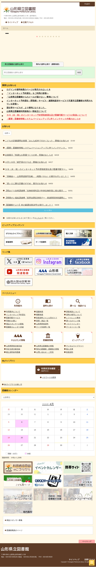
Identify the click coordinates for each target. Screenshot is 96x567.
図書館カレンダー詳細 (15, 327)
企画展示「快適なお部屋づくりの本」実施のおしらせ (29, 155)
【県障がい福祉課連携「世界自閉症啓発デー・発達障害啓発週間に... (36, 198)
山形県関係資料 (42, 324)
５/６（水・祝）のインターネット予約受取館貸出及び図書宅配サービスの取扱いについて (46, 115)
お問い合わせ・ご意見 (45, 352)
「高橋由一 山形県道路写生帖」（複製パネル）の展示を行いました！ (37, 176)
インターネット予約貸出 (15, 315)
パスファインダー (73, 324)
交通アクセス (28, 22)
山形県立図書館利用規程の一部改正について (26, 111)
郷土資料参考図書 (13, 352)
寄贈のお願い (11, 321)
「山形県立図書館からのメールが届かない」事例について (32, 97)
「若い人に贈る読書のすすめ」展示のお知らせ (26, 183)
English (87, 4)
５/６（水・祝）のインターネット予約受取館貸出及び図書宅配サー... (36, 169)
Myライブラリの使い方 (13, 384)
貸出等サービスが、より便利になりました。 (26, 108)
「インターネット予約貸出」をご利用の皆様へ (27, 93)
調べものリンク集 (73, 321)
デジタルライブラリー (75, 346)
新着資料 (69, 352)
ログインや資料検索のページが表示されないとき (28, 89)
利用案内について (13, 312)
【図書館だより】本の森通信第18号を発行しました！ (29, 205)
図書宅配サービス (13, 318)
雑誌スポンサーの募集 (15, 324)
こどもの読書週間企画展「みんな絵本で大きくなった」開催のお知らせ (37, 141)
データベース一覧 (73, 327)
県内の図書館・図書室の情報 (47, 349)
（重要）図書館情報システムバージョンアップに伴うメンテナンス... (36, 148)
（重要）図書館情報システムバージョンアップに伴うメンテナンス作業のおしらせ (43, 119)
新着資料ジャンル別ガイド (46, 318)
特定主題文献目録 (13, 349)
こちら (39, 218)
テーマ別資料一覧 (43, 327)
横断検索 (39, 315)
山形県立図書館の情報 (45, 346)
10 (59, 58)
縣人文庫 (69, 349)
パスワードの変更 (49, 377)
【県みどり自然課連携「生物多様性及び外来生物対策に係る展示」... (36, 191)
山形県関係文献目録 (14, 346)
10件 (7, 133)
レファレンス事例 (73, 318)
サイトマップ (13, 22)
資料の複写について (74, 315)
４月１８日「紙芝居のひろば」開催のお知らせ (26, 162)
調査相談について (73, 312)
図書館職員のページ (14, 530)
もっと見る (48, 210)
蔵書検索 (39, 312)
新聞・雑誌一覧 (42, 321)
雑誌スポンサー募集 (14, 520)
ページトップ (86, 541)
